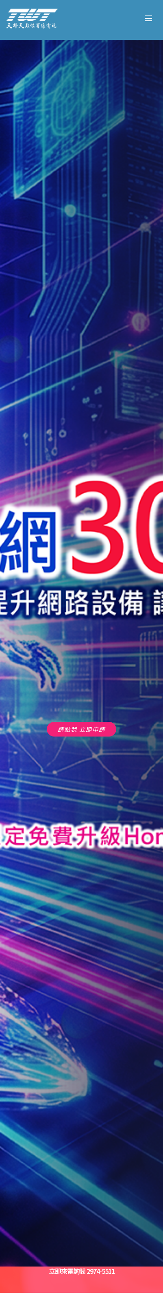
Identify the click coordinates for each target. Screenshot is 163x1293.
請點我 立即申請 (81, 729)
